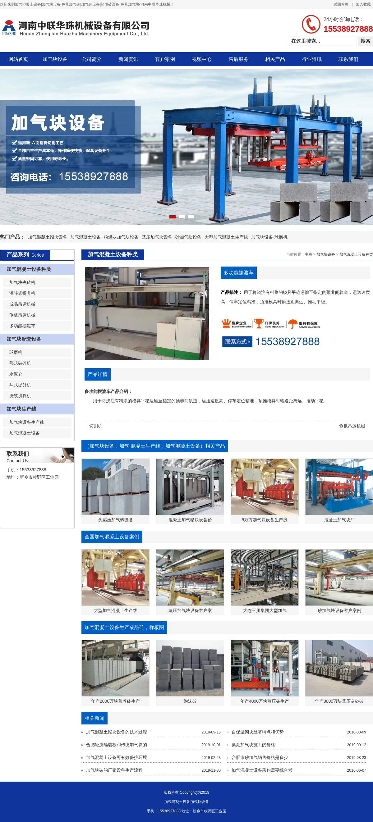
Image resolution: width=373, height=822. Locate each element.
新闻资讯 (128, 59)
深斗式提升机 (22, 293)
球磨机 (15, 352)
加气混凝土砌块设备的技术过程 (116, 731)
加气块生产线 (21, 409)
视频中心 (202, 59)
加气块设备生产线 (26, 422)
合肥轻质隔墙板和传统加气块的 (116, 744)
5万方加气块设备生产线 (265, 519)
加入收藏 (363, 4)
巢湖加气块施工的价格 (253, 744)
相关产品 (275, 59)
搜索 (366, 40)
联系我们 (348, 59)
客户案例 (165, 59)
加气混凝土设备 (85, 237)
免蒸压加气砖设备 (115, 519)
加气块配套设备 (24, 339)
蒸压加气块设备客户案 (190, 610)
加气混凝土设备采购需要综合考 (262, 770)
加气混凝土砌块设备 (47, 237)
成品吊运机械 (22, 304)
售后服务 (238, 59)
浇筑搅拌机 (20, 395)
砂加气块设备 (188, 237)
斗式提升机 (20, 384)
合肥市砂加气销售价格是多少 (260, 757)
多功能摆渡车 (22, 325)
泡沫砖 (190, 701)
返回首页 (341, 4)
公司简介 (92, 59)
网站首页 (18, 59)
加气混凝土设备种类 (29, 269)
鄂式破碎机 (20, 363)
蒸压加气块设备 (157, 237)
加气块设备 (55, 59)
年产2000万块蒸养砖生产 (115, 701)
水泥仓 (15, 374)
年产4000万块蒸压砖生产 (264, 701)
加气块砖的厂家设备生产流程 (114, 770)
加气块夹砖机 (22, 282)
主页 (308, 254)
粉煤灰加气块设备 (121, 237)
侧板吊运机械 (22, 315)
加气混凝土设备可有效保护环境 (116, 757)
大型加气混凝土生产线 (226, 237)
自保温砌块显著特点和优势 (258, 731)
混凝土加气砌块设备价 (190, 519)
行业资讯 (312, 59)
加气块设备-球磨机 (269, 237)
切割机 (95, 425)
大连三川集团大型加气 (265, 610)
